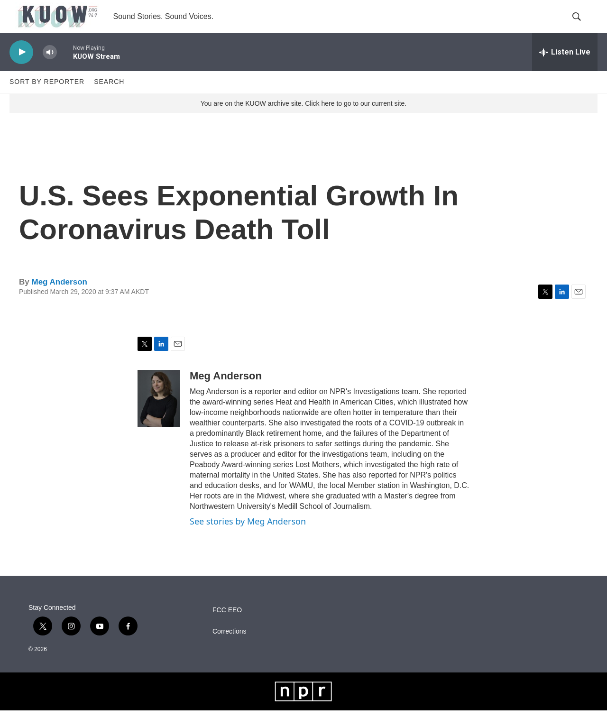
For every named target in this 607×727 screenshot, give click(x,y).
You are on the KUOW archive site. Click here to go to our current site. (303, 120)
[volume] (50, 69)
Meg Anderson (59, 298)
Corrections (229, 648)
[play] (21, 69)
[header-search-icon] (582, 25)
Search (109, 98)
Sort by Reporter (46, 98)
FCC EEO (227, 626)
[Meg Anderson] (159, 415)
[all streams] (565, 69)
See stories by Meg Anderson (248, 537)
